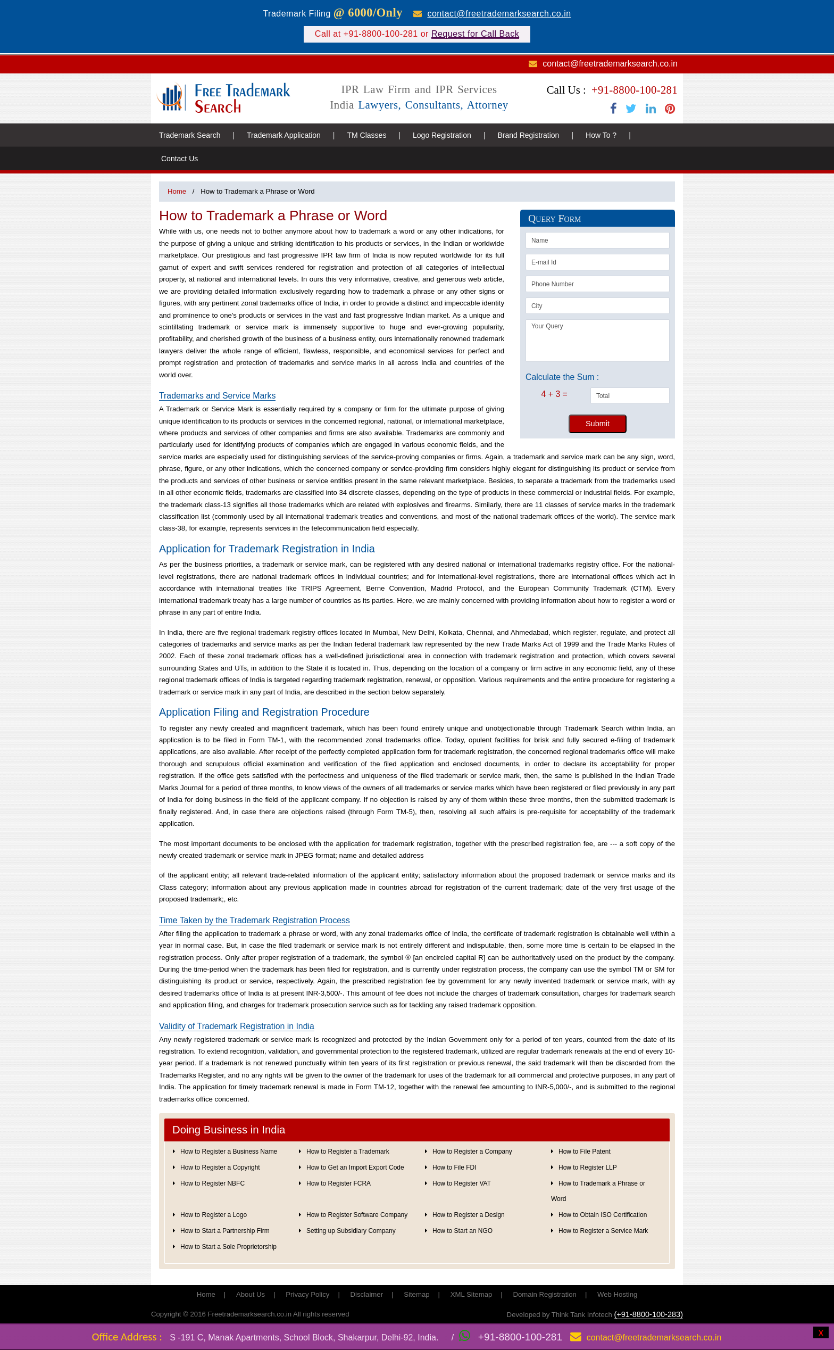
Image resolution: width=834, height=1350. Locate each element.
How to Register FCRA (338, 1183)
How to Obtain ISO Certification (602, 1215)
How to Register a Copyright (220, 1167)
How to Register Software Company (356, 1215)
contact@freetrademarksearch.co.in (499, 13)
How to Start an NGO (462, 1231)
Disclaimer (367, 1294)
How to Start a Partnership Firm (225, 1231)
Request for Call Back (475, 33)
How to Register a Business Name (228, 1151)
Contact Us (179, 158)
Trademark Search (189, 135)
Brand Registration (528, 135)
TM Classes (366, 135)
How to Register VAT (461, 1183)
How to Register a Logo (213, 1215)
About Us (250, 1294)
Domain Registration (544, 1294)
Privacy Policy (307, 1294)
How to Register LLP (587, 1167)
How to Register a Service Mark (603, 1231)
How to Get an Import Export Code (355, 1167)
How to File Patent (584, 1151)
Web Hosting (617, 1294)
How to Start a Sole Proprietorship (228, 1246)
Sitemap (416, 1294)
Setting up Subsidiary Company (351, 1231)
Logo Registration (442, 135)
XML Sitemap (472, 1294)
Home (177, 191)
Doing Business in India (228, 1130)
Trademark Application (284, 135)
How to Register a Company (472, 1151)
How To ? (601, 135)
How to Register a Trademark (347, 1151)
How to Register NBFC (212, 1183)
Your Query (598, 340)
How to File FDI (454, 1167)
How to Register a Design (468, 1215)
